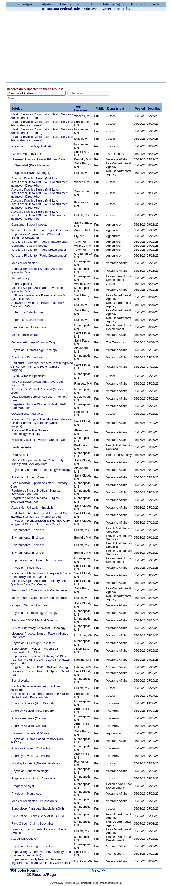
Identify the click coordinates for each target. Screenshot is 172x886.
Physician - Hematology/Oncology (34, 350)
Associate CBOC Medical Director (34, 620)
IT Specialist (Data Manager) (30, 165)
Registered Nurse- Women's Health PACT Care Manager (39, 405)
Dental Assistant (22, 447)
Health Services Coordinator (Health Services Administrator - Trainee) (41, 115)
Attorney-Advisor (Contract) (30, 718)
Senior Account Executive (28, 327)
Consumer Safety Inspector (30, 224)
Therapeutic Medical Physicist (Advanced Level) (38, 390)
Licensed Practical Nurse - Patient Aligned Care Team (39, 635)
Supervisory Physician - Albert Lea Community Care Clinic (34, 650)
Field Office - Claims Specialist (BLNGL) (38, 816)
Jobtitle (16, 108)
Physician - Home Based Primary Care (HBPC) (37, 740)
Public (99, 108)
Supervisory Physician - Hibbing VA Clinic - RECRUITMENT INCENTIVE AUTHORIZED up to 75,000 (40, 659)
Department (115, 108)
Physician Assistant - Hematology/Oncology (40, 470)
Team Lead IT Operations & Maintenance (39, 590)
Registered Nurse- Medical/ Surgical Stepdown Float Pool (35, 492)
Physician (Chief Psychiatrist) (31, 146)
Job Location (80, 108)
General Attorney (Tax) (26, 153)
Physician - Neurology (26, 793)
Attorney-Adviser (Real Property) (33, 703)
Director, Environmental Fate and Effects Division (38, 830)
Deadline (154, 108)
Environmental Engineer (27, 530)
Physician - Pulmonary (26, 357)
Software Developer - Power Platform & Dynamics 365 (37, 297)
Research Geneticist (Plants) (30, 733)
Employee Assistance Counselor (33, 778)
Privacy (11, 98)
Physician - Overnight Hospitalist (33, 643)
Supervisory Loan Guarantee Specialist (37, 560)
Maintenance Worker (25, 335)
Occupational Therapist (27, 413)
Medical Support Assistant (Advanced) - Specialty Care (37, 289)
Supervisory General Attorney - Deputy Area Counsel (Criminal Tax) (40, 853)
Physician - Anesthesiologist (30, 771)
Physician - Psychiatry (26, 567)
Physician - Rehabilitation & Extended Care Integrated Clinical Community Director (40, 522)
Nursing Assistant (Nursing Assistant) (36, 763)
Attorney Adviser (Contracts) (30, 748)
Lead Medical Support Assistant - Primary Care (38, 398)
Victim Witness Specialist (28, 376)
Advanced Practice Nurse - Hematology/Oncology (29, 432)
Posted (140, 108)
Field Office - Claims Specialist (32, 823)
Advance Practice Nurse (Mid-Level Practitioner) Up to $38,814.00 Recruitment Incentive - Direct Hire (39, 182)
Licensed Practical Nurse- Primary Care (38, 159)
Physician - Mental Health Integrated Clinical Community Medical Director (40, 575)
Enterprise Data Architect (28, 312)
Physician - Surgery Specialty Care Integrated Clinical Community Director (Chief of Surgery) (41, 422)
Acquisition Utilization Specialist (32, 507)
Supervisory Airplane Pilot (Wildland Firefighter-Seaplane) (35, 235)
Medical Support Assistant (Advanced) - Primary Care (37, 383)
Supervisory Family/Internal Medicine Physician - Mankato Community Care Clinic (40, 861)
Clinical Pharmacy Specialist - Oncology (38, 628)
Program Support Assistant (29, 605)
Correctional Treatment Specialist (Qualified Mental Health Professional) (40, 695)
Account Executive (24, 838)
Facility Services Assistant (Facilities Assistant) (35, 687)
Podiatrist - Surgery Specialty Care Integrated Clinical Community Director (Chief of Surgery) (41, 366)
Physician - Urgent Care (27, 477)
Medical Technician (24, 263)
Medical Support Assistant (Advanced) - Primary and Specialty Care (37, 462)
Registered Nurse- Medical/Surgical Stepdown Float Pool (34, 499)
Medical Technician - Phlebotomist (34, 801)
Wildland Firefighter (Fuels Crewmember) (39, 249)
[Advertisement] (86, 46)
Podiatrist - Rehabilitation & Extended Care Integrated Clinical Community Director (39, 514)
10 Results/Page (41, 875)
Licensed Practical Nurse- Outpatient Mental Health (40, 672)
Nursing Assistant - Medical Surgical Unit (38, 439)
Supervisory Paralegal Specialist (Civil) (37, 808)
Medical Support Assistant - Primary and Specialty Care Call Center (38, 582)
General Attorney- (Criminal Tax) (33, 342)
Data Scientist (20, 455)
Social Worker (21, 680)
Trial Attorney (20, 278)
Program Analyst (22, 786)
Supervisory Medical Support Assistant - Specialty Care (37, 270)
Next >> (98, 870)
